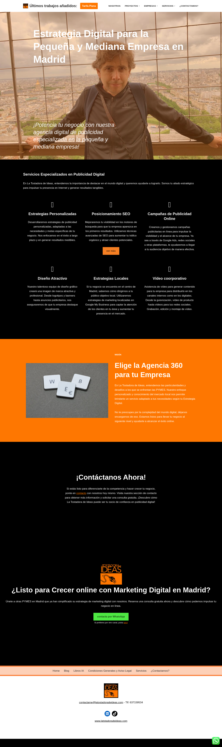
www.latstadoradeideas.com (111, 721)
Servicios (141, 670)
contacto (81, 493)
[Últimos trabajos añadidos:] (50, 6)
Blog (66, 670)
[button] (139, 5)
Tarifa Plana (89, 6)
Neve (26, 742)
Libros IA (79, 670)
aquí (126, 622)
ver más (111, 251)
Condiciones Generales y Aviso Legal (110, 670)
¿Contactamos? (188, 6)
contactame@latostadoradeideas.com (101, 702)
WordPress (60, 742)
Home (56, 670)
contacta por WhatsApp (111, 616)
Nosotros (115, 6)
